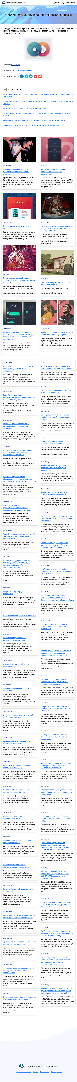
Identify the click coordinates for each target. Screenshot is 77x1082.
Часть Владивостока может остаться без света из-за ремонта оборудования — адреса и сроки (19, 536)
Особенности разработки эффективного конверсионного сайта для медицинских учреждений (57, 518)
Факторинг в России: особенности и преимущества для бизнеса (17, 791)
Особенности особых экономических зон (19, 616)
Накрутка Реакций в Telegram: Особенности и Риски (15, 817)
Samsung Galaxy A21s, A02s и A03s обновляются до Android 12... (26, 108)
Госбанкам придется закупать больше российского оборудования (56, 284)
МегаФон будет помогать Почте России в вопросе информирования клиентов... (31, 125)
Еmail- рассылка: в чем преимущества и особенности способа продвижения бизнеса (57, 417)
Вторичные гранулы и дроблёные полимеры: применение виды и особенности (54, 468)
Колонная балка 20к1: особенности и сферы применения (18, 890)
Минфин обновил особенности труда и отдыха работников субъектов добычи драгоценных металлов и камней (56, 991)
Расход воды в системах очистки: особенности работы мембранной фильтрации (54, 737)
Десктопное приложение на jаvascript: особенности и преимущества (18, 716)
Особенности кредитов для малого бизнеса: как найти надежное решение (56, 493)
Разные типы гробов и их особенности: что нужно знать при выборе (56, 442)
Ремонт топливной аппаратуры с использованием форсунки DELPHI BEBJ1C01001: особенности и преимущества (55, 875)
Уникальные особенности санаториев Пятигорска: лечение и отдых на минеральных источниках (56, 765)
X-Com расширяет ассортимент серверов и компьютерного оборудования (53, 172)
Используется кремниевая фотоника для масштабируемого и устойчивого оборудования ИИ (57, 228)
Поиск (56, 3)
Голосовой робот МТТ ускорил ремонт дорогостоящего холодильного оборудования (18, 369)
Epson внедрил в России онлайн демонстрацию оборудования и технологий (16, 426)
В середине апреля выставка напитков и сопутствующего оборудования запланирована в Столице (19, 452)
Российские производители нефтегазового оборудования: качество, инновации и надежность (19, 397)
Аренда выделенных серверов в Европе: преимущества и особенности (19, 943)
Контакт (35, 1072)
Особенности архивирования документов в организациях (14, 639)
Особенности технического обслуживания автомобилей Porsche (17, 866)
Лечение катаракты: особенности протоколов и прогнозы (16, 742)
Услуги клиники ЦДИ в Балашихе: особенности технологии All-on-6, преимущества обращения (54, 545)
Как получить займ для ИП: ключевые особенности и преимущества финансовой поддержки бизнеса (56, 653)
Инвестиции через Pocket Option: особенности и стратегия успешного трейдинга (55, 708)
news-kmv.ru (15, 65)
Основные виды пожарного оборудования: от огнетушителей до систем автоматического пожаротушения (19, 479)
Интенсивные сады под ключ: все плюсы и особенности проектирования (19, 998)
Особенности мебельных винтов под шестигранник (17, 689)
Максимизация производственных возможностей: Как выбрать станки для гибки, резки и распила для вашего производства (18, 335)
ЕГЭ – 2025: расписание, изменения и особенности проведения (18, 767)
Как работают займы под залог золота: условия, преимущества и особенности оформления (56, 792)
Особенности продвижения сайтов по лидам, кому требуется (56, 392)
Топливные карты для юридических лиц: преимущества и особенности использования (19, 970)
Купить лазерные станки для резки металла (17, 227)
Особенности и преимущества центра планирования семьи (18, 842)
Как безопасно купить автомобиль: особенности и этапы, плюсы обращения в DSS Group (57, 571)
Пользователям (68, 3)
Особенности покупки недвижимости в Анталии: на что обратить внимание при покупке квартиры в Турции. (57, 933)
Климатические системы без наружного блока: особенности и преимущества (19, 916)
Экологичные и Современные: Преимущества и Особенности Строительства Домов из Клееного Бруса (57, 598)
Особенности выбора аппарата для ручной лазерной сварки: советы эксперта (17, 171)
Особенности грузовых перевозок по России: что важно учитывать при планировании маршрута (55, 681)
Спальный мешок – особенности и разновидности (17, 665)
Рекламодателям (56, 1072)
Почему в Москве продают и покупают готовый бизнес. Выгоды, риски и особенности (56, 904)
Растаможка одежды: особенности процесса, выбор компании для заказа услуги (56, 818)
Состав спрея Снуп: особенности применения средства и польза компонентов (54, 626)
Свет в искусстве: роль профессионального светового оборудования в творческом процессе (18, 508)
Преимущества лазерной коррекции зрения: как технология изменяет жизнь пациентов (19, 280)
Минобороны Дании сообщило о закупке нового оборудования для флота (57, 333)
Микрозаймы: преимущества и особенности (15, 593)
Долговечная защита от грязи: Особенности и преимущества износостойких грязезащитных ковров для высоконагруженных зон (56, 846)
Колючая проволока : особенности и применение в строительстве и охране (56, 368)
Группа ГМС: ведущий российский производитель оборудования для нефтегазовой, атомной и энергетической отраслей (16, 564)
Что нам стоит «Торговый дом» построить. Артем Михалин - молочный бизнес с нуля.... (34, 120)
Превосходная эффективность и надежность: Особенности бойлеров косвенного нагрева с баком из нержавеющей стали (55, 961)
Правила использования (23, 1072)
